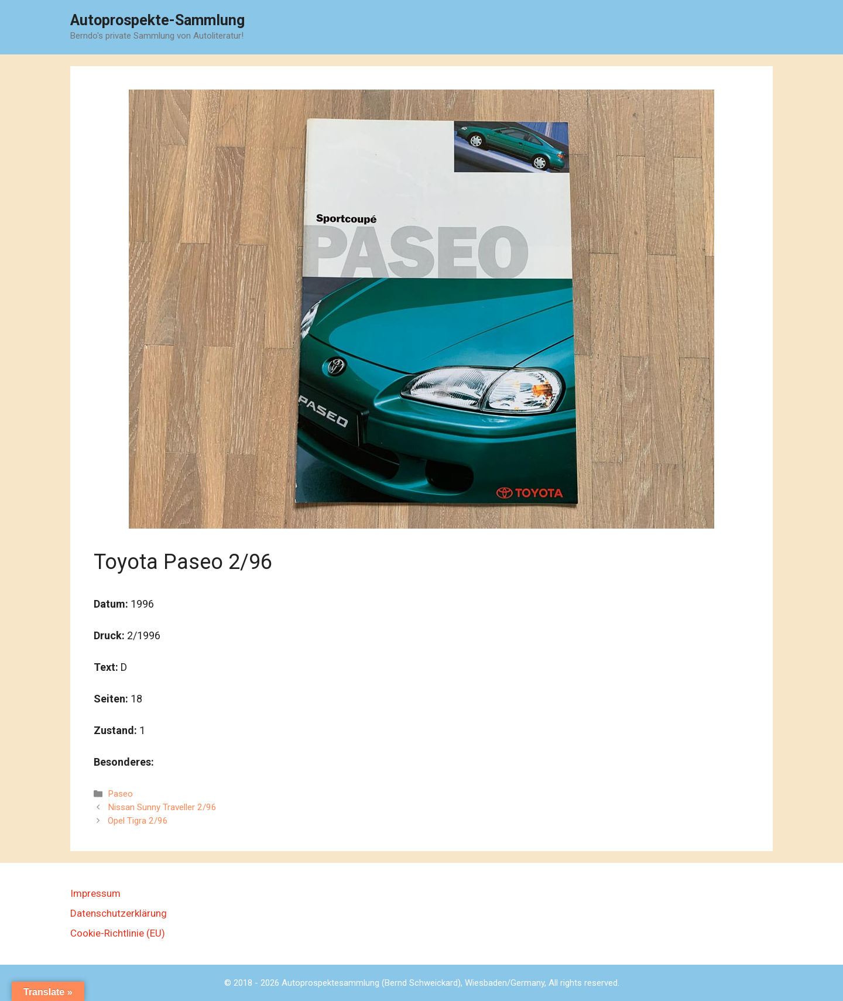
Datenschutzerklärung (118, 913)
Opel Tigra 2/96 (138, 820)
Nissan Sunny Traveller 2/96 (162, 807)
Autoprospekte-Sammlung (157, 20)
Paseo (120, 794)
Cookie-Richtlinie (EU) (117, 933)
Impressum (95, 893)
